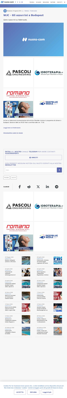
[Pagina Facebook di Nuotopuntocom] (15, 2)
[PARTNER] (53, 2)
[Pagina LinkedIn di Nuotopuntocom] (20, 2)
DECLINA (33, 392)
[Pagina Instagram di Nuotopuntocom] (17, 2)
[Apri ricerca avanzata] (32, 2)
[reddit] (29, 187)
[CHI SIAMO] (38, 2)
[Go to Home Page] (22, 11)
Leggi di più (47, 392)
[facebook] (19, 187)
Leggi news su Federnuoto (11, 127)
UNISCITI (33, 157)
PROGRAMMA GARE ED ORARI (13, 133)
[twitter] (38, 187)
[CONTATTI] (59, 2)
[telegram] (56, 187)
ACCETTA (19, 392)
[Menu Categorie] (64, 2)
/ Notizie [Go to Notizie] (26, 11)
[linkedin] (47, 187)
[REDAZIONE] (46, 2)
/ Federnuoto (33, 11)
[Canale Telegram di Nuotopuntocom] (22, 2)
